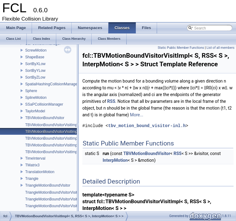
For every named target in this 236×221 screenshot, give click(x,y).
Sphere (31, 91)
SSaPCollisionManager (44, 104)
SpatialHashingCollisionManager (51, 84)
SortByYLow (35, 70)
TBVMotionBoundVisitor (44, 118)
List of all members (220, 48)
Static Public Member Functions (181, 48)
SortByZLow (35, 77)
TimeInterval (35, 158)
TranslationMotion (39, 172)
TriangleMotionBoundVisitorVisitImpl (54, 192)
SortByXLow (35, 64)
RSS (111, 101)
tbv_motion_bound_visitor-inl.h (147, 126)
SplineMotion (35, 97)
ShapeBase (34, 57)
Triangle (31, 178)
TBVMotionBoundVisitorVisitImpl (51, 125)
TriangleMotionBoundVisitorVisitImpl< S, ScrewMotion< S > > (75, 206)
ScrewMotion (35, 50)
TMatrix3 (32, 165)
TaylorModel (35, 111)
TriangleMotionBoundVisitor (47, 185)
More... (136, 114)
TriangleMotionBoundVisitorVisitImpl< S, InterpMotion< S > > (74, 199)
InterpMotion (115, 160)
